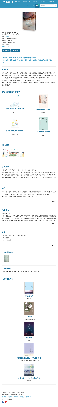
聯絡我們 (10, 397)
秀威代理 (36, 1)
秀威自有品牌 (27, 1)
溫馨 (10, 271)
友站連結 (43, 1)
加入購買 (6, 50)
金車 (39, 271)
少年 (29, 271)
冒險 (18, 271)
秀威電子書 (51, 1)
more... (54, 158)
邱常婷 (7, 36)
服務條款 (22, 397)
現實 (15, 271)
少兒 (32, 271)
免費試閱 (16, 50)
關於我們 (4, 397)
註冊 (33, 5)
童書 (26, 271)
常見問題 (16, 397)
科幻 (23, 271)
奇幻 (20, 271)
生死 (4, 271)
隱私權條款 (28, 397)
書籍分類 (18, 1)
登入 (28, 5)
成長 (7, 271)
